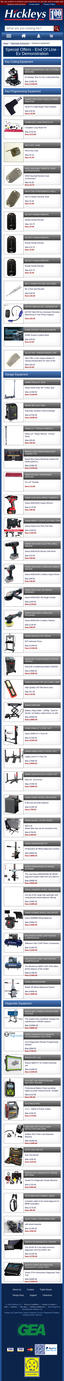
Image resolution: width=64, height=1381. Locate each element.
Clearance (47, 1295)
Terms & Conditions (31, 1304)
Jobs (6, 1307)
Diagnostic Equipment (20, 43)
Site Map (23, 1307)
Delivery (14, 1307)
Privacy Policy (49, 4)
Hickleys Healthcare (37, 1307)
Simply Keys (18, 1295)
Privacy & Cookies (48, 1304)
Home (5, 43)
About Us (17, 1289)
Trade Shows (46, 1289)
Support (33, 1295)
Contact (30, 1289)
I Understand (34, 4)
